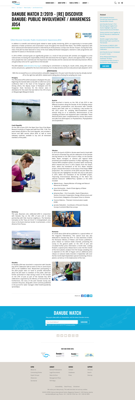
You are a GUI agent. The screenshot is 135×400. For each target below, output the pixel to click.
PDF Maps (53, 381)
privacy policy (70, 325)
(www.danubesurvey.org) (32, 66)
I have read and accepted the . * (62, 325)
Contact (71, 370)
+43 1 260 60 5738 (69, 394)
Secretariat (34, 381)
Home (13, 7)
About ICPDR (62, 3)
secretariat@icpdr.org (51, 394)
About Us (33, 370)
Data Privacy (68, 386)
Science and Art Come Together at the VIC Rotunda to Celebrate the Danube (110, 34)
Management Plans (55, 378)
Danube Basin (50, 3)
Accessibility (59, 386)
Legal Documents (55, 372)
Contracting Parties (36, 372)
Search (89, 372)
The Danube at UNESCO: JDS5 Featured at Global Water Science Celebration (110, 47)
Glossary (90, 370)
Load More (105, 66)
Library (84, 3)
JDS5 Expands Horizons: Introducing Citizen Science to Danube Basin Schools (108, 19)
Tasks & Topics (74, 3)
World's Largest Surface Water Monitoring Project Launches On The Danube (109, 41)
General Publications (56, 370)
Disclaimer (76, 386)
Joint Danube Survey (37, 7)
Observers (34, 378)
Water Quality (27, 7)
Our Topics (19, 7)
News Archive (54, 375)
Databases (72, 372)
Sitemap (89, 375)
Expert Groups (35, 375)
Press (70, 375)
